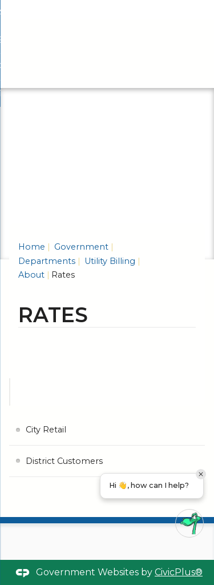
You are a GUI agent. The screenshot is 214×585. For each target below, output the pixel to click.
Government (80, 247)
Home (31, 247)
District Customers (64, 461)
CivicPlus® (179, 572)
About (31, 275)
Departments (46, 261)
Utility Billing (108, 261)
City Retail (46, 429)
